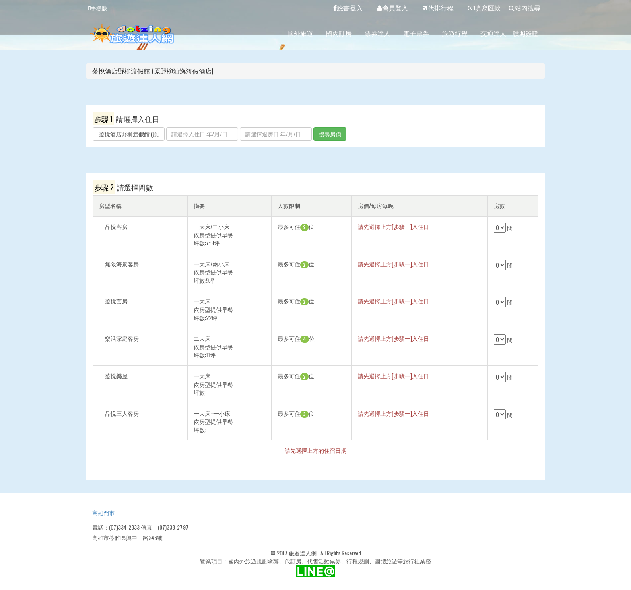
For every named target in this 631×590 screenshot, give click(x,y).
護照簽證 (525, 33)
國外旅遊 (300, 33)
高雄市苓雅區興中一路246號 (127, 537)
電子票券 (416, 33)
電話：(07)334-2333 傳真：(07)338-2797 (140, 527)
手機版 (97, 8)
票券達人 (377, 33)
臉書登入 (348, 7)
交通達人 (493, 33)
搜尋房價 (330, 134)
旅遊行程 (455, 33)
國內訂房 (339, 33)
